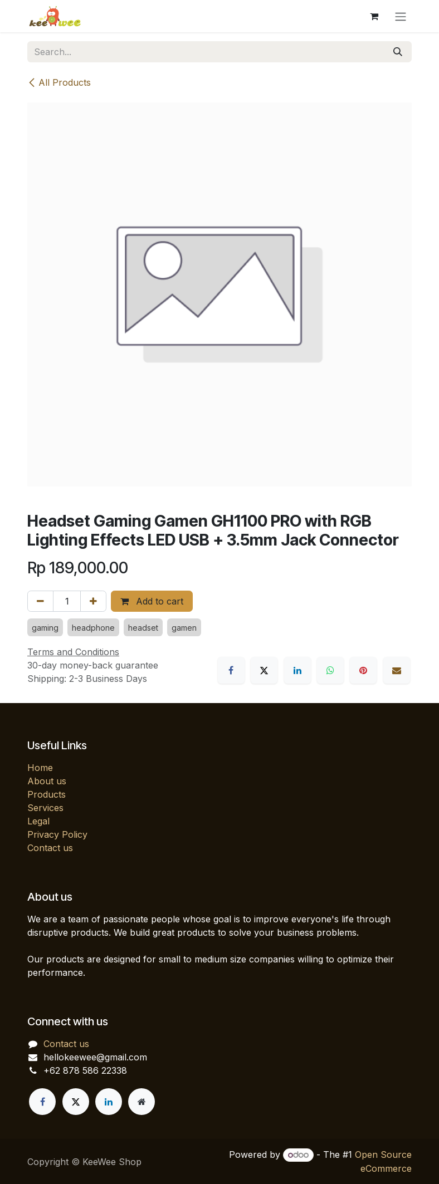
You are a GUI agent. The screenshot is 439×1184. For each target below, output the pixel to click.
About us (46, 781)
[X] (264, 670)
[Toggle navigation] (400, 16)
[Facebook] (231, 670)
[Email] (396, 670)
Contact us (50, 847)
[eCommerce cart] (374, 16)
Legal (38, 821)
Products (46, 794)
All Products (59, 82)
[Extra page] (141, 1101)
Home (40, 767)
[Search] (398, 51)
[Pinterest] (363, 670)
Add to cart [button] (151, 601)
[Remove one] (40, 601)
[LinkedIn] (297, 670)
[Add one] (93, 601)
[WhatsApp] (330, 670)
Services (45, 807)
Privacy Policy (57, 834)
